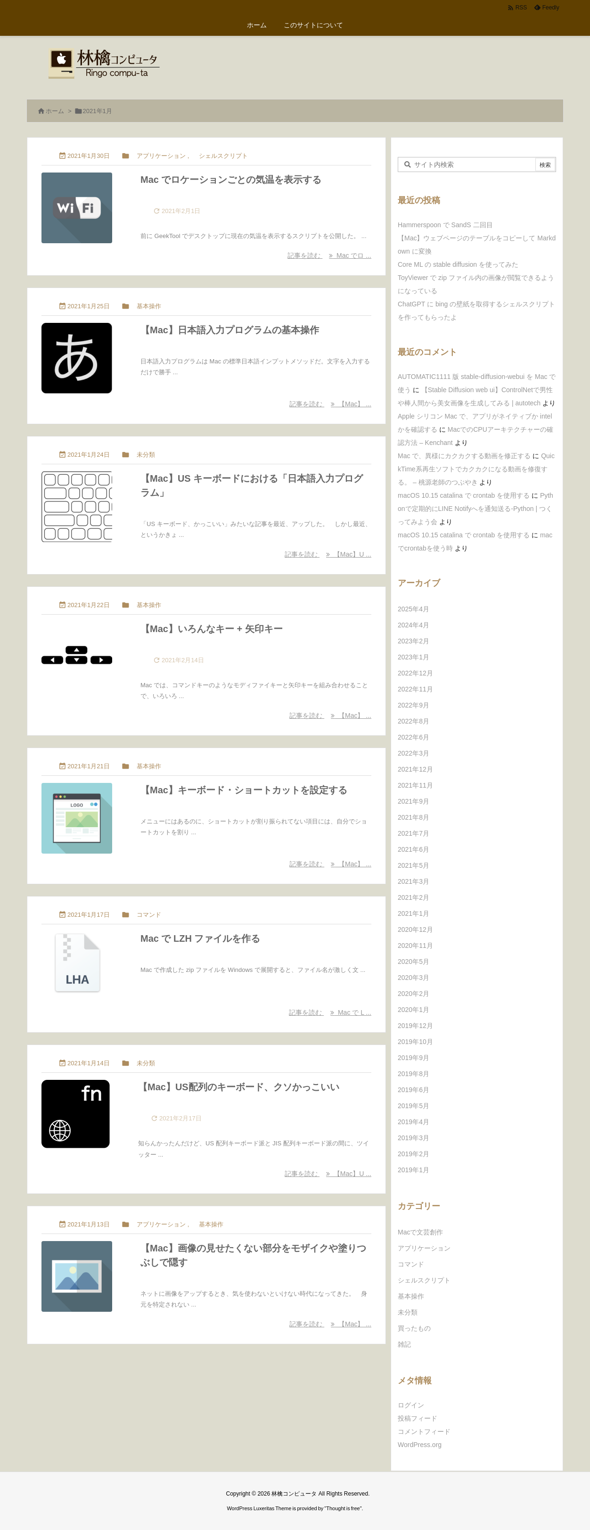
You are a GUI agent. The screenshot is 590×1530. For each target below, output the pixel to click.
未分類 (146, 454)
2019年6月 (413, 1090)
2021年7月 (413, 833)
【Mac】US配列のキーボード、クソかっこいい (238, 1087)
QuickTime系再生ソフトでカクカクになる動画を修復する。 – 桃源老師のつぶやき (476, 469)
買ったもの (414, 1328)
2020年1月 (413, 1009)
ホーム (55, 111)
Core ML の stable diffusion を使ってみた (458, 264)
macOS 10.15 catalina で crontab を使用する (464, 495)
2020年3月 (413, 977)
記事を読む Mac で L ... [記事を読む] (330, 1012)
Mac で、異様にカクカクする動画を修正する (464, 456)
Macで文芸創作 (420, 1232)
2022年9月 (413, 705)
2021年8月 (413, 817)
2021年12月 (415, 769)
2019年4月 (413, 1122)
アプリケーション (161, 155)
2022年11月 (415, 689)
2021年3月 (413, 881)
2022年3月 (413, 753)
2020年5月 (413, 961)
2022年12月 (415, 673)
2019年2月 (413, 1154)
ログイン (411, 1405)
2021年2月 (413, 897)
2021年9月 (413, 801)
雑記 (404, 1344)
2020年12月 (415, 929)
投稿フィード (417, 1418)
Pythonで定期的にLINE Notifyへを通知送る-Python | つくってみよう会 (475, 509)
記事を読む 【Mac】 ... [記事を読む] (330, 404)
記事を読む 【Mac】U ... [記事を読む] (328, 554)
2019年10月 (415, 1041)
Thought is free (343, 1508)
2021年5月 (413, 865)
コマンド (149, 914)
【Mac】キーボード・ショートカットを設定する (243, 790)
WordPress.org (420, 1444)
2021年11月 (415, 785)
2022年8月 (413, 721)
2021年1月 (413, 913)
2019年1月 (413, 1170)
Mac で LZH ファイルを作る (200, 938)
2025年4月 (413, 609)
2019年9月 (413, 1057)
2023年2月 (413, 641)
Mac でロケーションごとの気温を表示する (230, 179)
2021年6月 (413, 849)
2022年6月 (413, 737)
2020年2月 (413, 993)
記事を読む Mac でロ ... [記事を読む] (329, 255)
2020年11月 (415, 945)
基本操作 (149, 306)
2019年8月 (413, 1074)
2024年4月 (413, 625)
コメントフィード (424, 1431)
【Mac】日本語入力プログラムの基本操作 (229, 330)
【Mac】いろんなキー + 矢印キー (211, 629)
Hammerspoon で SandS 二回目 (445, 225)
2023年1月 (413, 657)
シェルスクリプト (223, 155)
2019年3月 (413, 1138)
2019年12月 (415, 1025)
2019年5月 (413, 1106)
